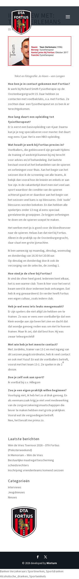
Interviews (14, 487)
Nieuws (12, 497)
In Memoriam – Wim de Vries (25, 455)
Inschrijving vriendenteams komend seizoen (36, 470)
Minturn (52, 563)
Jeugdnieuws (16, 492)
